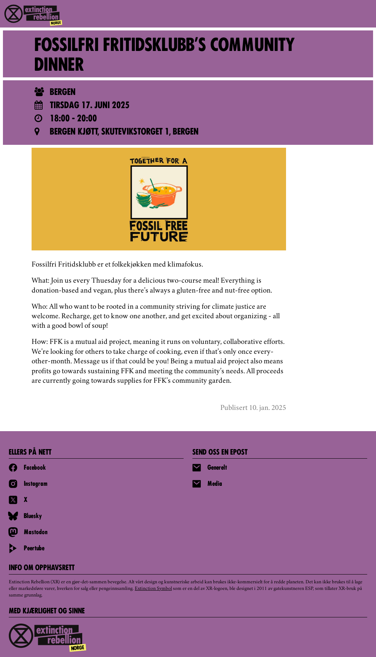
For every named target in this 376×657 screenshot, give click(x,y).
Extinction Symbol (153, 589)
